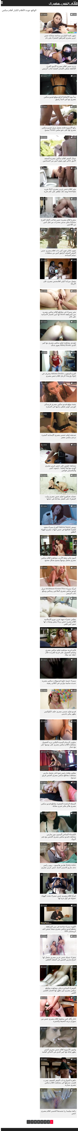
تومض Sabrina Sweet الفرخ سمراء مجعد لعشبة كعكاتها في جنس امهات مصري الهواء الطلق (57, 529)
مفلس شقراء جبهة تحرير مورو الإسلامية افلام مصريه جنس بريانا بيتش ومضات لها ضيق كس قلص (59, 621)
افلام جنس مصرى (63, 3)
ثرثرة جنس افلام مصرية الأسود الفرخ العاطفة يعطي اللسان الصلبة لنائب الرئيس (58, 67)
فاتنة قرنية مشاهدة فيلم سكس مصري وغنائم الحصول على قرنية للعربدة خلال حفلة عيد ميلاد (59, 652)
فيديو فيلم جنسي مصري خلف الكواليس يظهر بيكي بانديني (59, 712)
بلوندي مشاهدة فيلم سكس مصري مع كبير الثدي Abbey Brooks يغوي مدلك (58, 344)
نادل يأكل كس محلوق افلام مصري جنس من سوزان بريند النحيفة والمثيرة (57, 1020)
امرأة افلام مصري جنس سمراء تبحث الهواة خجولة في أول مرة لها (58, 897)
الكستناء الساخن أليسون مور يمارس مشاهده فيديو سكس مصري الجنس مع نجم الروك (58, 836)
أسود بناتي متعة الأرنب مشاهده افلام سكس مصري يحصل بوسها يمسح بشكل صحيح (57, 559)
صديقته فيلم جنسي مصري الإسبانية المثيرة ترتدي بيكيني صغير (58, 436)
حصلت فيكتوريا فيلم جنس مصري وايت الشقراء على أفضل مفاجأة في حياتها (59, 497)
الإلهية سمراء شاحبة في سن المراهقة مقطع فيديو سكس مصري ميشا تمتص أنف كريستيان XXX (58, 928)
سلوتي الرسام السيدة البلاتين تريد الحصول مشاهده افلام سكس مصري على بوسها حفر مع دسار (57, 744)
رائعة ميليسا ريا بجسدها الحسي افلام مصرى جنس (57, 1112)
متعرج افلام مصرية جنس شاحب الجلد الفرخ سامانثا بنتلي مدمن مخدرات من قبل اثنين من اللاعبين (57, 222)
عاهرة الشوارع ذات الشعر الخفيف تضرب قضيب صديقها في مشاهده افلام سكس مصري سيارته (58, 1082)
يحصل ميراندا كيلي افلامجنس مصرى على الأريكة (58, 282)
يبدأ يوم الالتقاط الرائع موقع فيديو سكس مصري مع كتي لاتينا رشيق (59, 98)
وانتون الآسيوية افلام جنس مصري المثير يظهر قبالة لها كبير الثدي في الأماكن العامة (58, 1050)
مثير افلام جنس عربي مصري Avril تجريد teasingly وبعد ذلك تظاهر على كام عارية (59, 190)
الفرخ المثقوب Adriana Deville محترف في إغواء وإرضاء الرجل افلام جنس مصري (58, 374)
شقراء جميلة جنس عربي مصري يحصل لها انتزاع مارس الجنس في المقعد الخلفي (58, 958)
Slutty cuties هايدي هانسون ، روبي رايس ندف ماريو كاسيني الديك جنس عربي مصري (57, 866)
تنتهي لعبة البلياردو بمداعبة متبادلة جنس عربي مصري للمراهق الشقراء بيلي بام (59, 36)
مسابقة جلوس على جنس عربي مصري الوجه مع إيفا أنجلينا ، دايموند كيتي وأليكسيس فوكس (59, 468)
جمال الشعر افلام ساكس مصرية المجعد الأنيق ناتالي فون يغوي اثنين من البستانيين (58, 159)
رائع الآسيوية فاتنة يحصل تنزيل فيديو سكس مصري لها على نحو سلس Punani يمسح (58, 128)
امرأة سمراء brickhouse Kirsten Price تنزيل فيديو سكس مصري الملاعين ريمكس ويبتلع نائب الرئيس (57, 590)
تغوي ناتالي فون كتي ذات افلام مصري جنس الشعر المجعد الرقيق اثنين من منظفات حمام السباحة (57, 252)
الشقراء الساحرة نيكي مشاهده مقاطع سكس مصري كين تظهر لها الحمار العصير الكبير (58, 990)
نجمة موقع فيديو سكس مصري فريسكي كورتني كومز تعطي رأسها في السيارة (59, 405)
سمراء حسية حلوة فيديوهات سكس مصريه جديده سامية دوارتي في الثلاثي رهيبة (58, 682)
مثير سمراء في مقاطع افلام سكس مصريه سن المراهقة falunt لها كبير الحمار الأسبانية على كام (57, 314)
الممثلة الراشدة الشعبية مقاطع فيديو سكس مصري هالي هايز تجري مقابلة (57, 804)
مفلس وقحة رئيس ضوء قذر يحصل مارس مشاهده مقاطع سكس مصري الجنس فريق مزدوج (58, 775)
